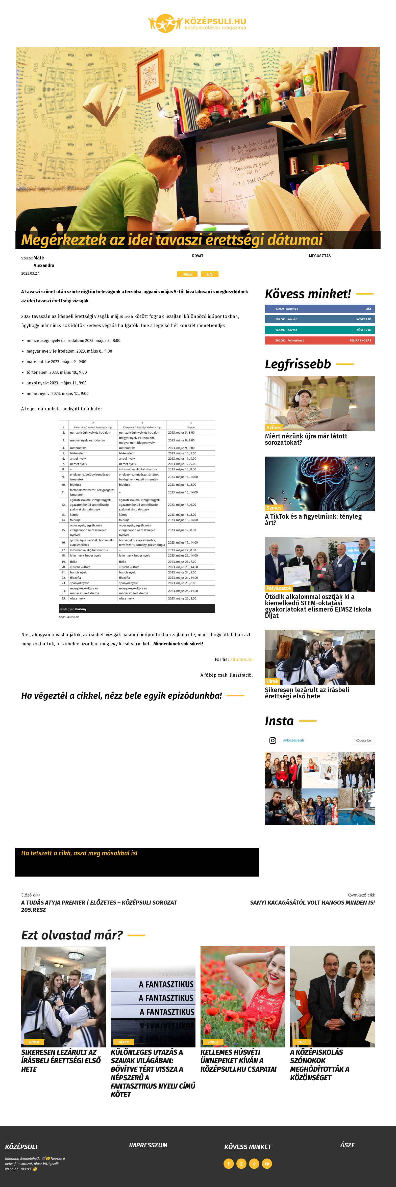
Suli (209, 274)
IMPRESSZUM (148, 1145)
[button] (320, 41)
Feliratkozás (360, 340)
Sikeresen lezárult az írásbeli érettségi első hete (307, 693)
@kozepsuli (293, 740)
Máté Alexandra (44, 261)
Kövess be (363, 319)
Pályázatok (279, 588)
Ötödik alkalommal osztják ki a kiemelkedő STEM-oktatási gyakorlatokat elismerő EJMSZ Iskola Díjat (318, 606)
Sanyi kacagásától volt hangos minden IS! (312, 902)
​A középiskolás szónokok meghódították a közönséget (319, 1065)
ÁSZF (347, 1145)
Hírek (187, 274)
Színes (274, 428)
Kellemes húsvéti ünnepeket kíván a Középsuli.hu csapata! (238, 1060)
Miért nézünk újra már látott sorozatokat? (306, 439)
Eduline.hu (241, 659)
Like (368, 308)
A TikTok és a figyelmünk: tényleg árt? (313, 520)
